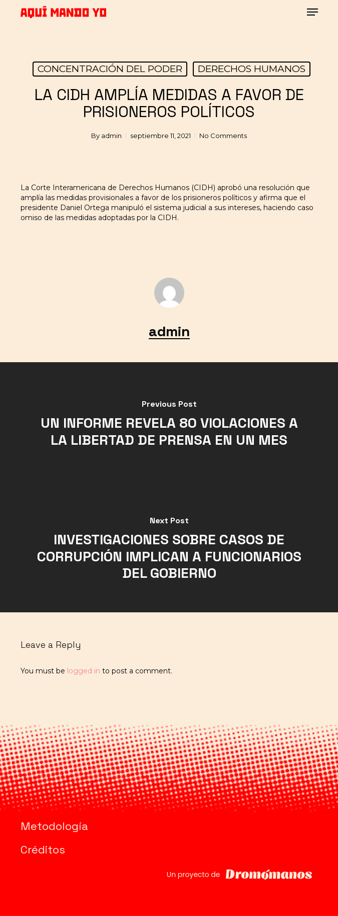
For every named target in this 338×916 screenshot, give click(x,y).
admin (111, 136)
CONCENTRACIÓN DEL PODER (110, 69)
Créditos (43, 849)
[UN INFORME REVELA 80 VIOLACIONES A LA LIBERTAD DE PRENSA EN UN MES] (169, 424)
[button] (312, 12)
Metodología (54, 826)
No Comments (223, 136)
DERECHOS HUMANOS (251, 69)
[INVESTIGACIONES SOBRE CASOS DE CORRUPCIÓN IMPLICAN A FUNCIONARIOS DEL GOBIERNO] (169, 549)
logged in (83, 670)
